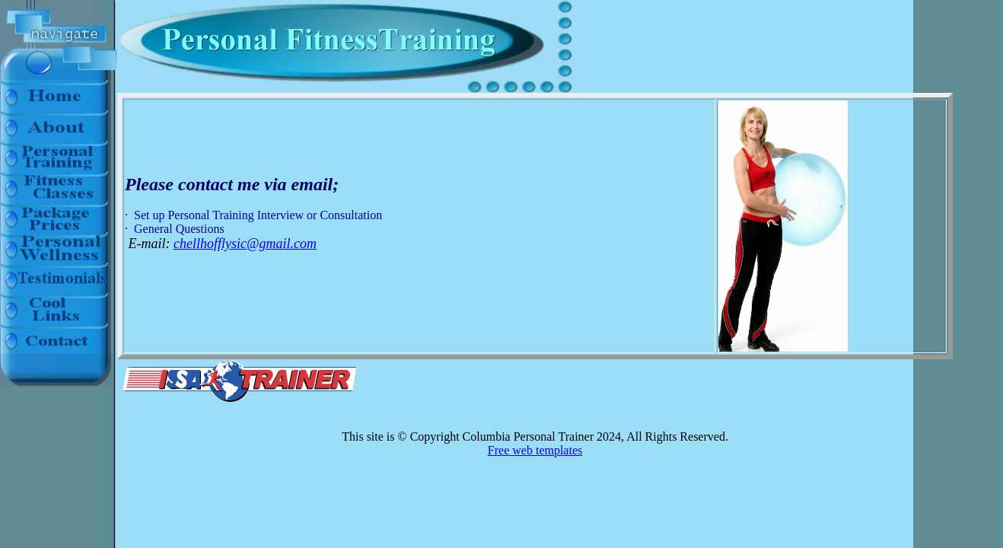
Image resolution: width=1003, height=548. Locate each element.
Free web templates (535, 450)
